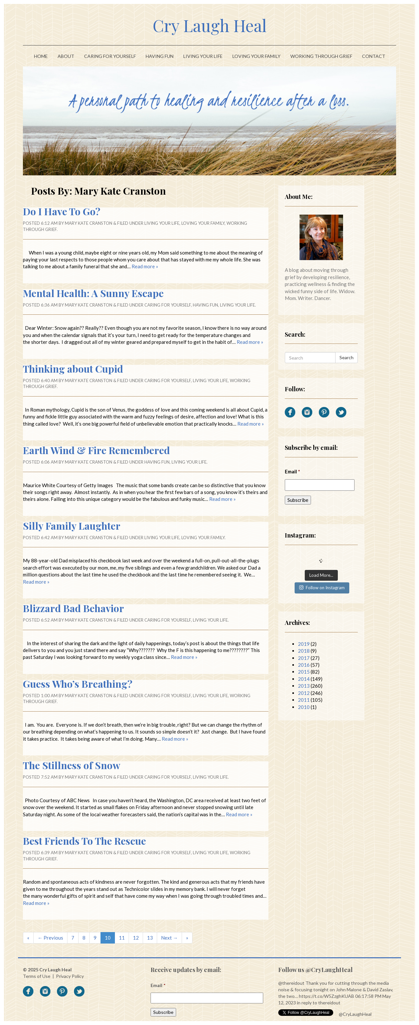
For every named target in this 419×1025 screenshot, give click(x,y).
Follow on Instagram (322, 587)
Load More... (321, 575)
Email (292, 471)
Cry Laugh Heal (209, 25)
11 (122, 938)
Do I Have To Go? (61, 211)
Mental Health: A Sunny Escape (93, 293)
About (66, 56)
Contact (373, 56)
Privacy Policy (70, 976)
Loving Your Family (256, 56)
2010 (304, 707)
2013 (304, 686)
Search (346, 357)
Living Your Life (203, 56)
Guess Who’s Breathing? (77, 683)
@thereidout (291, 983)
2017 (304, 658)
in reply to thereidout (318, 1002)
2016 (304, 665)
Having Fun (159, 56)
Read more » (145, 266)
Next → (169, 938)
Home (41, 56)
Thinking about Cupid (73, 368)
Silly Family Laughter (71, 525)
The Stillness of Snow (71, 765)
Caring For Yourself (110, 56)
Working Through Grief (321, 56)
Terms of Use (36, 976)
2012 (304, 693)
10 (108, 938)
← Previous (50, 938)
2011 (304, 700)
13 (150, 938)
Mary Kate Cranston (88, 223)
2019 (304, 644)
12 (136, 938)
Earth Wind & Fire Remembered (96, 450)
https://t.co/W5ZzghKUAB (326, 996)
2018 (304, 651)
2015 (304, 672)
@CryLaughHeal (355, 1014)
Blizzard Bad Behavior (73, 608)
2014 (304, 679)
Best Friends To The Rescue (84, 840)
